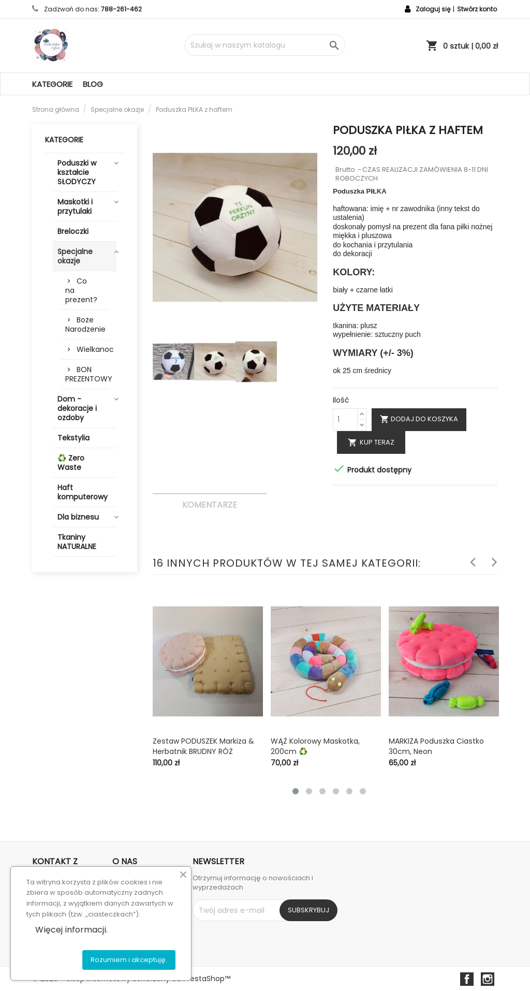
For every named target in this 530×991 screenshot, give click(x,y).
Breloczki (73, 231)
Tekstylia (73, 438)
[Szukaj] (265, 45)
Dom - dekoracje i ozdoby (77, 408)
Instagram (487, 979)
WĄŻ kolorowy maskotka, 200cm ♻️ (315, 746)
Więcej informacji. (71, 930)
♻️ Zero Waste (70, 462)
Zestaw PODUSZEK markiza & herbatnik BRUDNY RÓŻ (203, 746)
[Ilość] (345, 419)
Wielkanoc (93, 349)
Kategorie (52, 84)
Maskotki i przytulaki (75, 206)
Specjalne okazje (75, 256)
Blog (93, 84)
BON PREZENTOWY (87, 374)
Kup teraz (371, 442)
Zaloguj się (433, 9)
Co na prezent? (81, 290)
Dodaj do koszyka (419, 419)
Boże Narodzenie (85, 324)
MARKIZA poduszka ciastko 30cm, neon (436, 746)
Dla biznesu (78, 517)
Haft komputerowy (82, 492)
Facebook (467, 979)
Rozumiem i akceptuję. (129, 960)
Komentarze (209, 505)
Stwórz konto (477, 9)
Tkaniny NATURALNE (76, 542)
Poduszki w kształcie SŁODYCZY (76, 172)
